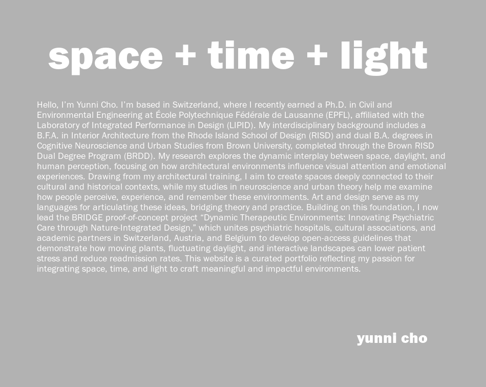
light (384, 53)
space (105, 53)
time (251, 53)
